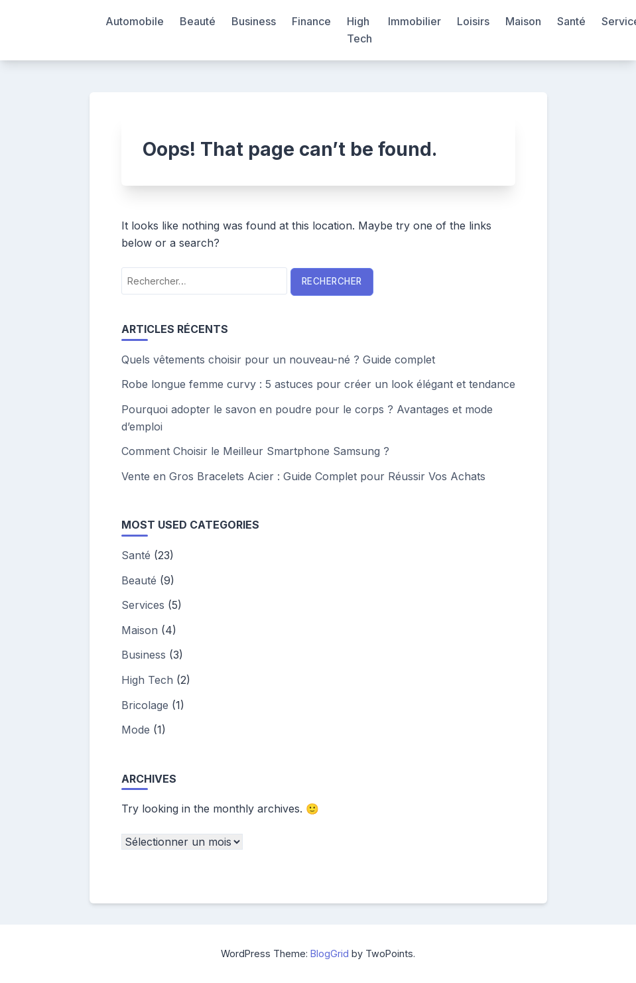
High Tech (359, 30)
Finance (311, 21)
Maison (523, 21)
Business (253, 21)
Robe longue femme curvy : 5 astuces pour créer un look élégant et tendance (318, 384)
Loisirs (473, 21)
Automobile (134, 21)
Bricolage (144, 705)
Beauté (198, 21)
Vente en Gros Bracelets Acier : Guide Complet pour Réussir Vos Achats (303, 476)
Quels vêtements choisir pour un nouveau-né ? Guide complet (278, 359)
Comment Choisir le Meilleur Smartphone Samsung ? (255, 451)
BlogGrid (329, 953)
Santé (571, 21)
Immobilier (414, 21)
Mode (135, 729)
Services (142, 605)
